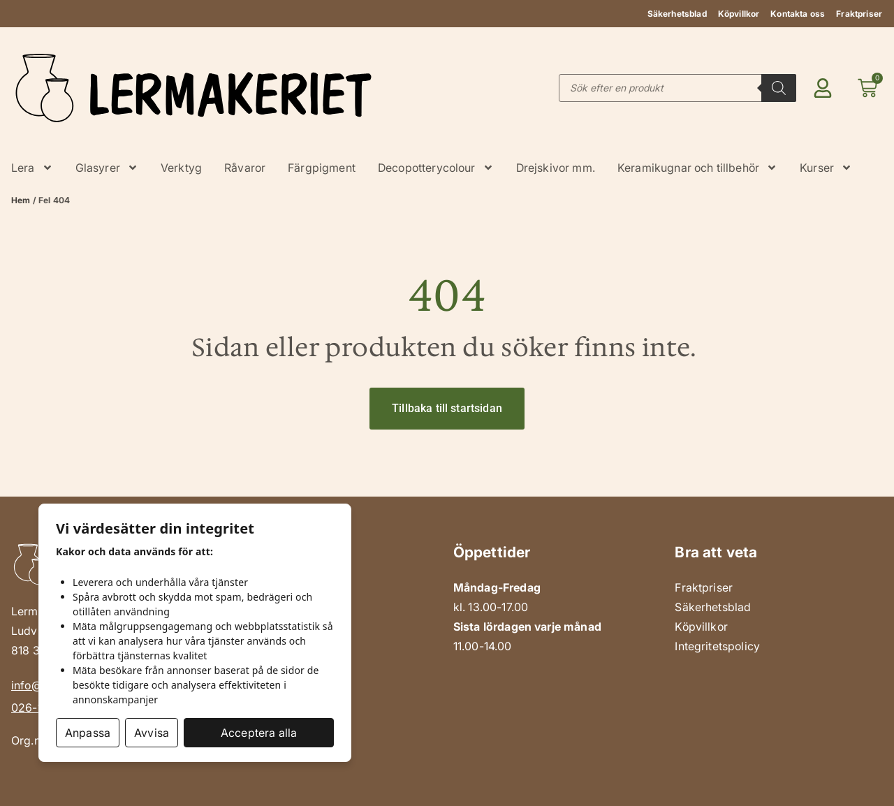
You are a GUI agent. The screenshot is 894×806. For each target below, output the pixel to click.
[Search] (778, 88)
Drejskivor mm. (555, 168)
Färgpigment (322, 168)
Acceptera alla (259, 733)
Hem (20, 200)
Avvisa (151, 733)
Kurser (826, 167)
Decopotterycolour (436, 167)
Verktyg (181, 168)
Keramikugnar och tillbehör (697, 167)
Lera (32, 167)
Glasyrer (106, 167)
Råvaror (244, 168)
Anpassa (87, 733)
